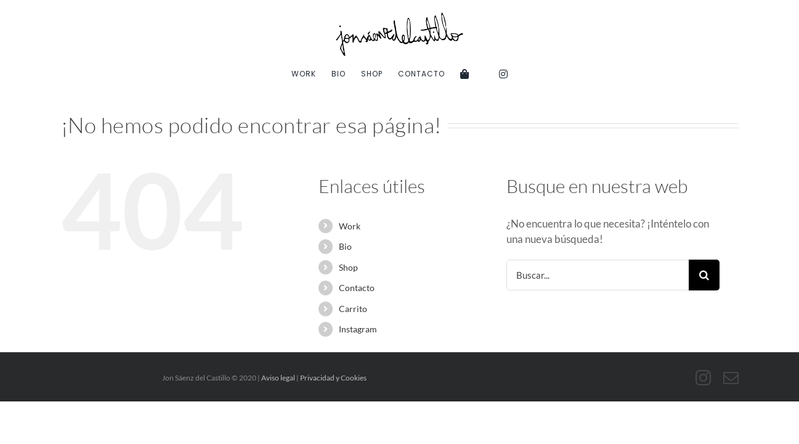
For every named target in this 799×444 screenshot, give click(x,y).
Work (349, 226)
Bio (345, 246)
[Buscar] (704, 275)
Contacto (357, 287)
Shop (348, 267)
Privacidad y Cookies (333, 377)
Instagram (358, 329)
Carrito (353, 308)
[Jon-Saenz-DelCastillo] (400, 17)
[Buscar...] (597, 275)
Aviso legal (278, 377)
